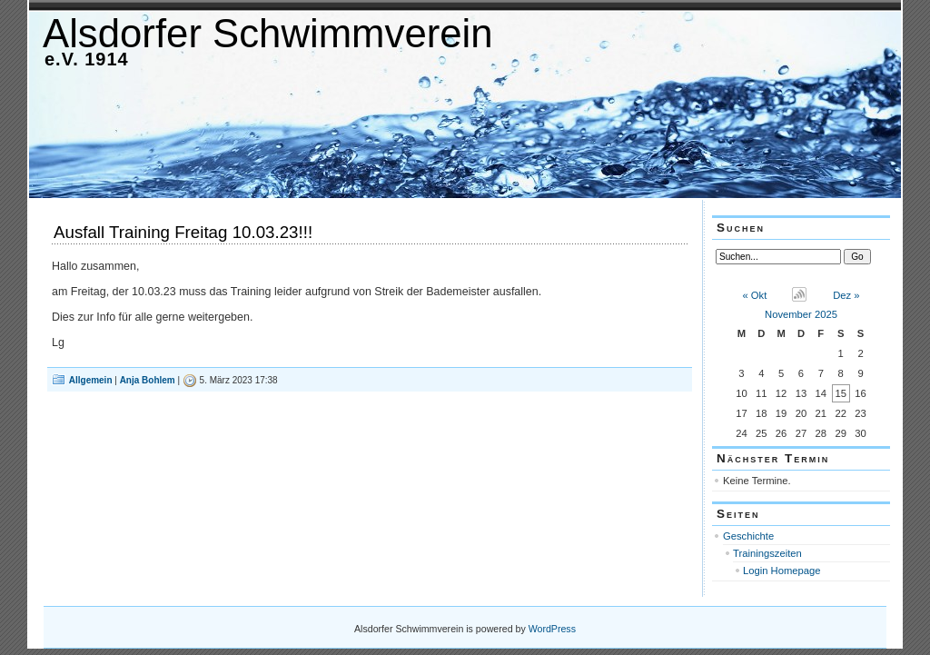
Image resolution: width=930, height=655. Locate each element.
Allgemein (91, 380)
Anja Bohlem (147, 380)
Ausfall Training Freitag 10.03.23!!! (183, 232)
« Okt (755, 295)
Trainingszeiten (767, 553)
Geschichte (748, 536)
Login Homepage (782, 570)
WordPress (552, 628)
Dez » (846, 295)
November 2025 (801, 314)
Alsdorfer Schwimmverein (268, 33)
